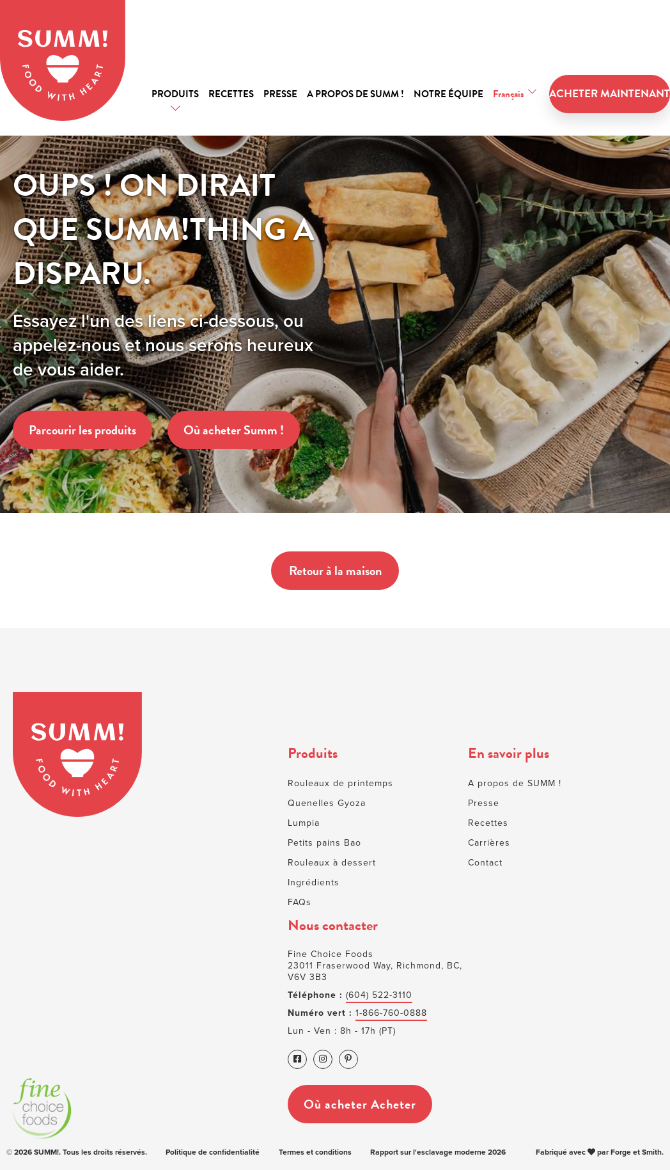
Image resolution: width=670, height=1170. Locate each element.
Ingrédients (313, 882)
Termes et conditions (315, 1152)
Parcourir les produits (82, 429)
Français (508, 94)
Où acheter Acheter (360, 1103)
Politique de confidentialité (213, 1152)
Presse (280, 94)
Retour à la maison (334, 570)
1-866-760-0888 (391, 1013)
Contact (485, 862)
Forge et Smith (636, 1152)
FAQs (299, 902)
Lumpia (304, 823)
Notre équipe (448, 94)
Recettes (231, 94)
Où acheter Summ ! (233, 429)
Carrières (489, 843)
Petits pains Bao (324, 843)
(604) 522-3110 (379, 995)
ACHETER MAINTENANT (609, 94)
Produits (175, 94)
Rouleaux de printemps (340, 783)
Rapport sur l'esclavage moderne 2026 (438, 1152)
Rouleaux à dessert (332, 862)
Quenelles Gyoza (327, 803)
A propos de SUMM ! (355, 94)
